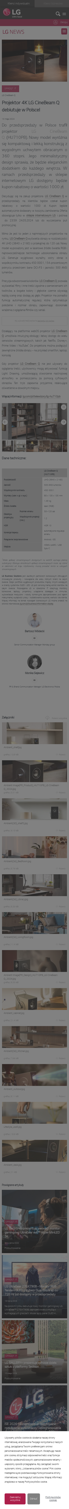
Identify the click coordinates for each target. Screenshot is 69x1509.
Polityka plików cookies (53, 1499)
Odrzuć (33, 1499)
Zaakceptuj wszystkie (15, 1499)
